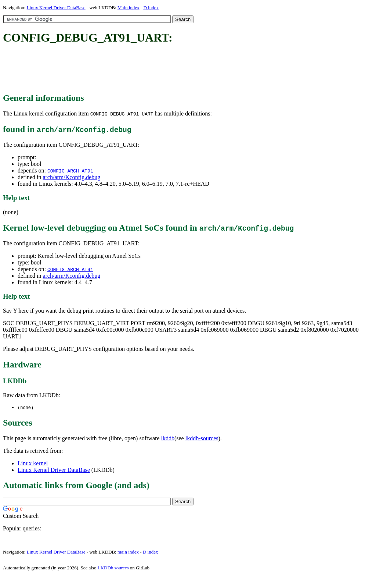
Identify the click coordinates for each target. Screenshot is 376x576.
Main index (129, 7)
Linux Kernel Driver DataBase (56, 7)
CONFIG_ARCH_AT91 (70, 170)
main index (128, 552)
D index (151, 7)
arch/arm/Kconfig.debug (71, 177)
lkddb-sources (201, 438)
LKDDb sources (113, 568)
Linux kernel (33, 464)
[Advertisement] (136, 69)
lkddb (167, 438)
